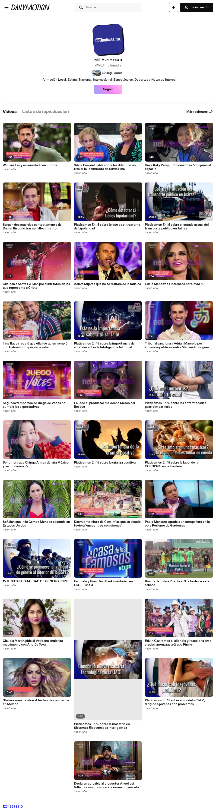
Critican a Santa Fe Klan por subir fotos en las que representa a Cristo (36, 286)
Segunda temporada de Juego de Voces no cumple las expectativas (34, 405)
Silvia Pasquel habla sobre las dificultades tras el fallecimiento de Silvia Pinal (105, 167)
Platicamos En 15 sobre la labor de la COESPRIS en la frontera (171, 464)
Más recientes (199, 111)
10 (21, 807)
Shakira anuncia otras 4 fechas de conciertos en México (36, 702)
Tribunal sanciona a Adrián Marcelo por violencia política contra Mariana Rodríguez (177, 345)
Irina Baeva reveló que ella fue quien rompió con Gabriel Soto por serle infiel (35, 345)
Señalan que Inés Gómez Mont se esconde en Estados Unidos (36, 523)
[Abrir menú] (6, 7)
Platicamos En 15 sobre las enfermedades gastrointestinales (175, 405)
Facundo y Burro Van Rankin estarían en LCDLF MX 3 (103, 583)
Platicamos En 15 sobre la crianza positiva (105, 462)
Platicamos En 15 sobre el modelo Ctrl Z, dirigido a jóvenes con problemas (175, 702)
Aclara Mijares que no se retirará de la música (107, 284)
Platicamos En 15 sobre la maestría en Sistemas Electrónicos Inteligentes (102, 726)
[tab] (10, 112)
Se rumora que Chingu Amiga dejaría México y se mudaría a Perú (36, 464)
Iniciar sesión (196, 7)
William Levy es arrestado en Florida (30, 165)
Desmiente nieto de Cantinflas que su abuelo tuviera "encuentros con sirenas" (107, 523)
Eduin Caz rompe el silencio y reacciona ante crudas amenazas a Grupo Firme (178, 642)
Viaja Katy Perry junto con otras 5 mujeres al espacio (178, 167)
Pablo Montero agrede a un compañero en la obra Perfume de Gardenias (177, 523)
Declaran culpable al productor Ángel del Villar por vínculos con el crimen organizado (106, 785)
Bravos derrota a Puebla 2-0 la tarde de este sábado (177, 583)
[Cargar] (173, 7)
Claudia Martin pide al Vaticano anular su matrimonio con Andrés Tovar (33, 642)
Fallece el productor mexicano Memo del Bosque (104, 405)
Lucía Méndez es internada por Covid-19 (175, 284)
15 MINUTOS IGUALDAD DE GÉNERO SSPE (35, 581)
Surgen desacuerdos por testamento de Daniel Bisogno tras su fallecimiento (32, 226)
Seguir (108, 89)
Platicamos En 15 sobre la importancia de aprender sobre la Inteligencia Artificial (104, 345)
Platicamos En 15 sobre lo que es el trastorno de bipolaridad (107, 226)
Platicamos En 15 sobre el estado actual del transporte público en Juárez (177, 226)
